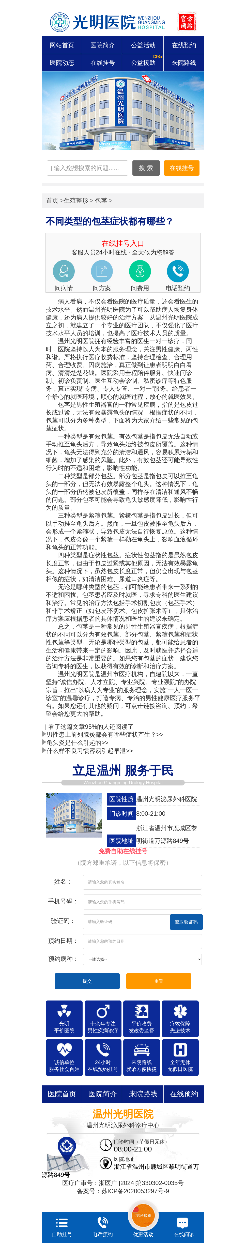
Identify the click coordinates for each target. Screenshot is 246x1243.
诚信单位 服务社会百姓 (64, 1065)
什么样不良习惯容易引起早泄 (87, 750)
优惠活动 (143, 1218)
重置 (158, 981)
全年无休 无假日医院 (180, 1065)
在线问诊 (184, 1226)
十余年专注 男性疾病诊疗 (103, 1027)
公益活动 (143, 45)
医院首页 (62, 1094)
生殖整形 (76, 200)
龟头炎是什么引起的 (75, 742)
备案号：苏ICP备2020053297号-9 (123, 1191)
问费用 (140, 288)
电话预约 (178, 288)
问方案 (102, 288)
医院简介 (102, 45)
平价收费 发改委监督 (141, 1027)
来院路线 (184, 62)
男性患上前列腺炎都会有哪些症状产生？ (102, 734)
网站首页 (62, 45)
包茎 (101, 200)
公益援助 (143, 62)
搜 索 (146, 167)
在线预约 (184, 45)
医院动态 (62, 62)
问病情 (64, 288)
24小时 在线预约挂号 (103, 1065)
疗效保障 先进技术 (180, 1027)
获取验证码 (186, 922)
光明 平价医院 (64, 1027)
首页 (52, 200)
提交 (87, 981)
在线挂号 (102, 62)
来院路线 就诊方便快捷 (141, 1065)
